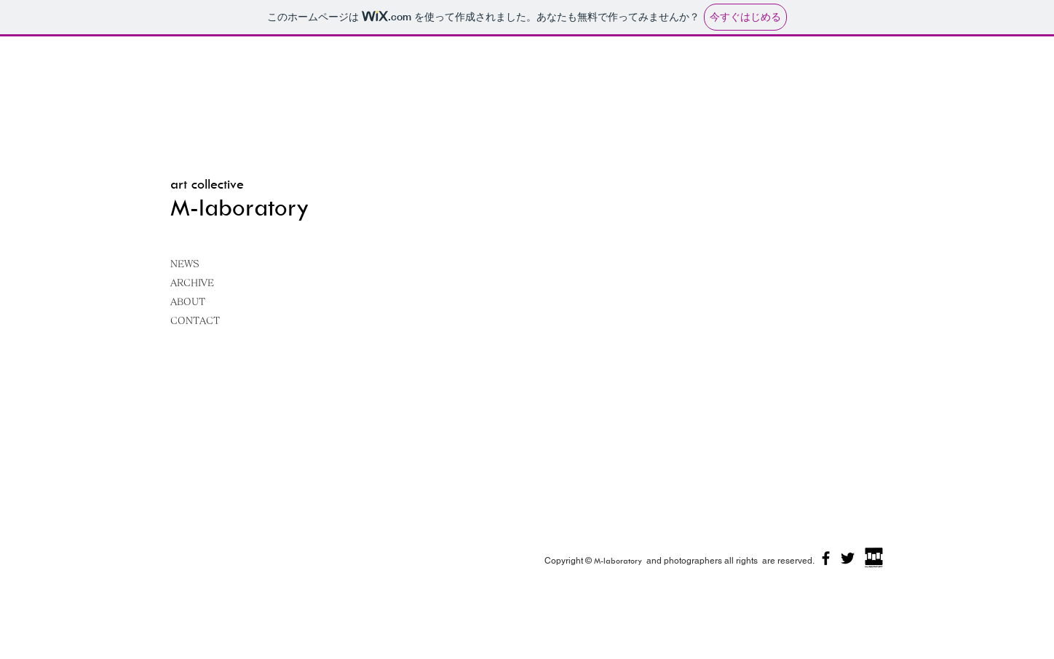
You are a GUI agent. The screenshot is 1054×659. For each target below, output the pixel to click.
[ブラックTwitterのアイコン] (848, 558)
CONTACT (195, 320)
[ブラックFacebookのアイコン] (826, 558)
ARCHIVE (192, 283)
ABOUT (187, 302)
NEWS (184, 264)
